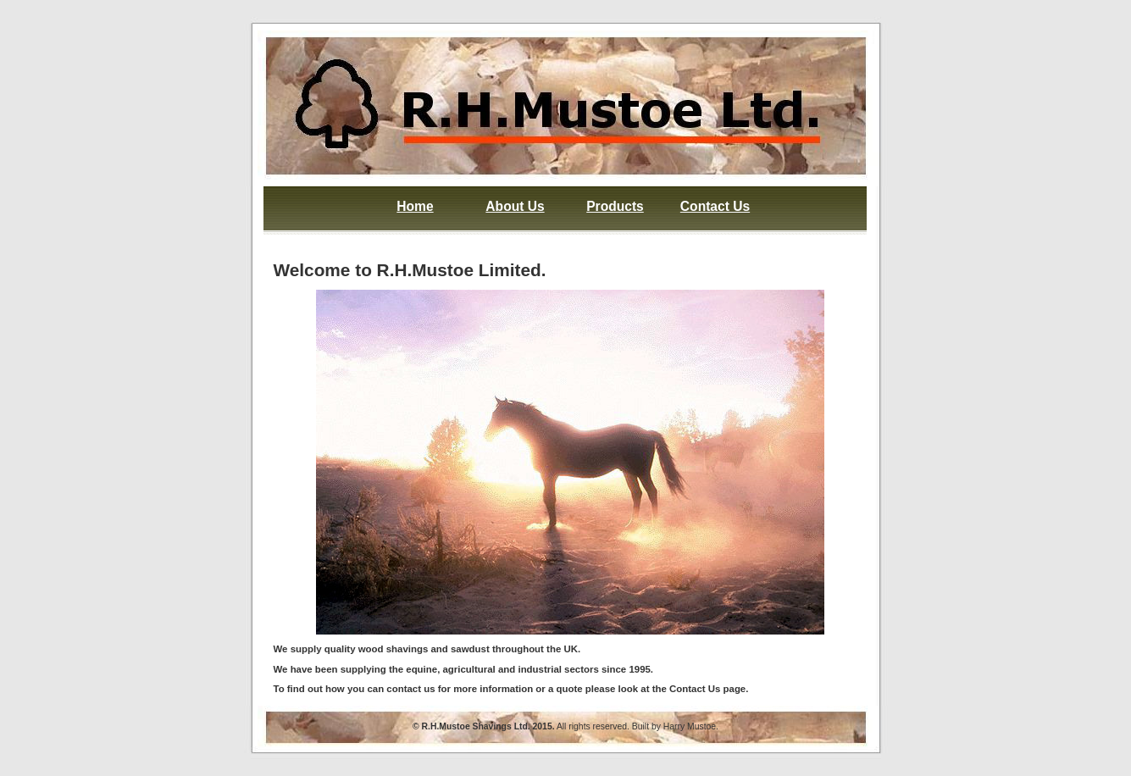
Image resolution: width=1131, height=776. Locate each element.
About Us (514, 206)
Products (615, 206)
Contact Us (715, 206)
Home (414, 206)
